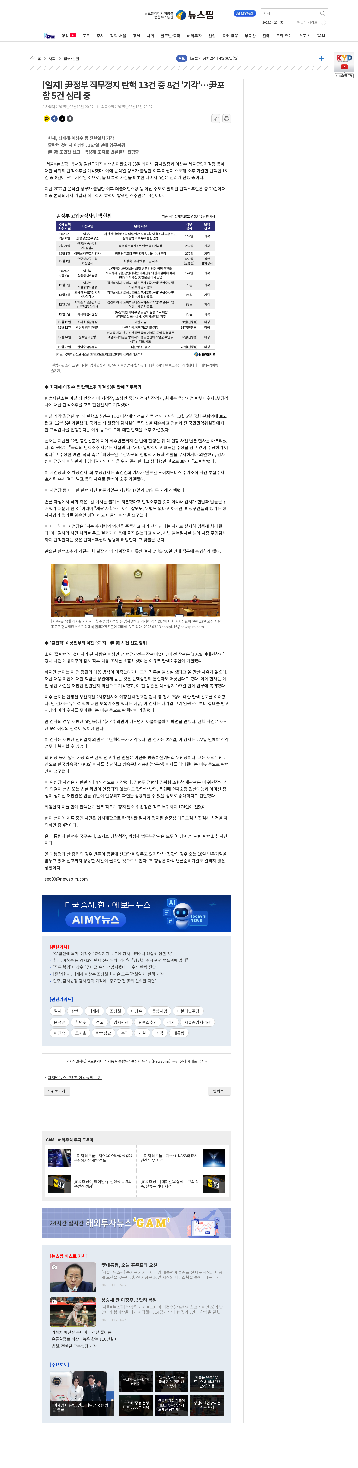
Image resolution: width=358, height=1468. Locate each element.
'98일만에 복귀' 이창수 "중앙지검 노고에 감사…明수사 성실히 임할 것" (113, 953)
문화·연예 (284, 35)
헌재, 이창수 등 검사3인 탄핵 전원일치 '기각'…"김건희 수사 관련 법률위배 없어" (120, 960)
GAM (320, 35)
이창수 (136, 1011)
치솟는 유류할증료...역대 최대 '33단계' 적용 (207, 1381)
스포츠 (304, 35)
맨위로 (218, 1091)
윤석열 (59, 1022)
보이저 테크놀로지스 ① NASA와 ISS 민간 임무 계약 (168, 1158)
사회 (150, 35)
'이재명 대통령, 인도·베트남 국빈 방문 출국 (80, 1407)
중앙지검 (159, 1011)
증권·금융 (230, 35)
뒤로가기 (58, 1091)
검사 (171, 1022)
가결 (142, 1033)
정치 (100, 35)
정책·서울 (118, 35)
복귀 (125, 1033)
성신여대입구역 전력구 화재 (207, 1405)
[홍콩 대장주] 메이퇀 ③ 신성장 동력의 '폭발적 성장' (102, 1184)
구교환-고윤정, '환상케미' (136, 1381)
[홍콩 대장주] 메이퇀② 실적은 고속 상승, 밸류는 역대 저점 (169, 1184)
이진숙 (59, 1033)
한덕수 (80, 1022)
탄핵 (75, 1011)
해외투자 (194, 35)
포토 (86, 35)
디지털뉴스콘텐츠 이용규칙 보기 (75, 1077)
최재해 (94, 1011)
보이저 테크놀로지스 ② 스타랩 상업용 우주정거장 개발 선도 (102, 1158)
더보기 (321, 58)
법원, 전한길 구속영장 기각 (74, 1346)
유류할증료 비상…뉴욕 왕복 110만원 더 (85, 1339)
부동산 (250, 35)
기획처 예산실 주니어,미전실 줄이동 (82, 1332)
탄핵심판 (103, 1033)
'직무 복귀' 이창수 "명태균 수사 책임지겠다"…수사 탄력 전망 (104, 967)
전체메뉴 (35, 35)
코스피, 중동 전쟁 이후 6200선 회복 (136, 1405)
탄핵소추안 (147, 1022)
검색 (323, 13)
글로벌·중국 (170, 35)
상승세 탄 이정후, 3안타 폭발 (129, 1300)
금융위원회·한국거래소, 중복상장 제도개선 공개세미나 (171, 1405)
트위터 (62, 118)
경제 (136, 35)
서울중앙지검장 (197, 1022)
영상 (68, 35)
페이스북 (54, 118)
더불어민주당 (188, 1011)
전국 (266, 35)
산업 (212, 35)
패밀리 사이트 (307, 22)
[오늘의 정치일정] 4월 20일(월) (214, 58)
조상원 (115, 1011)
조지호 (80, 1033)
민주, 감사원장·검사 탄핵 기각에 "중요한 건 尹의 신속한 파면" (105, 980)
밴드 (70, 118)
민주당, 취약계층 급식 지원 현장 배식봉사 (171, 1381)
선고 (100, 1022)
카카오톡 (47, 118)
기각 (159, 1033)
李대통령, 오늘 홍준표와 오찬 (129, 1265)
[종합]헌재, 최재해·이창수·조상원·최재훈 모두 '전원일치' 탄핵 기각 (108, 974)
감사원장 (121, 1022)
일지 (57, 1011)
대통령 (178, 1033)
